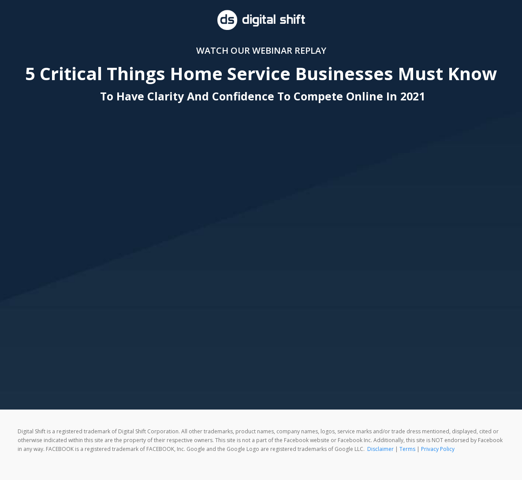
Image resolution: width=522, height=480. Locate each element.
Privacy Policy (438, 449)
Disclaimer (380, 449)
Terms (407, 449)
